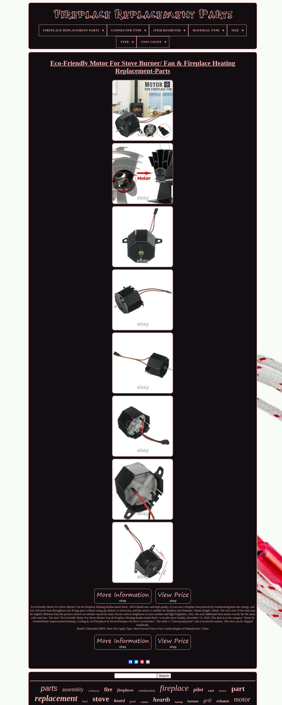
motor (242, 699)
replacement (56, 698)
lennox (223, 690)
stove (100, 698)
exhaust (222, 701)
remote (144, 701)
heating (179, 702)
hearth (161, 699)
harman (192, 701)
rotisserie (94, 690)
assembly (73, 689)
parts (49, 688)
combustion (146, 690)
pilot (198, 689)
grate (133, 701)
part (238, 688)
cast (211, 690)
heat (85, 701)
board (119, 700)
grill (207, 700)
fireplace (174, 688)
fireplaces (125, 690)
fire (108, 689)
